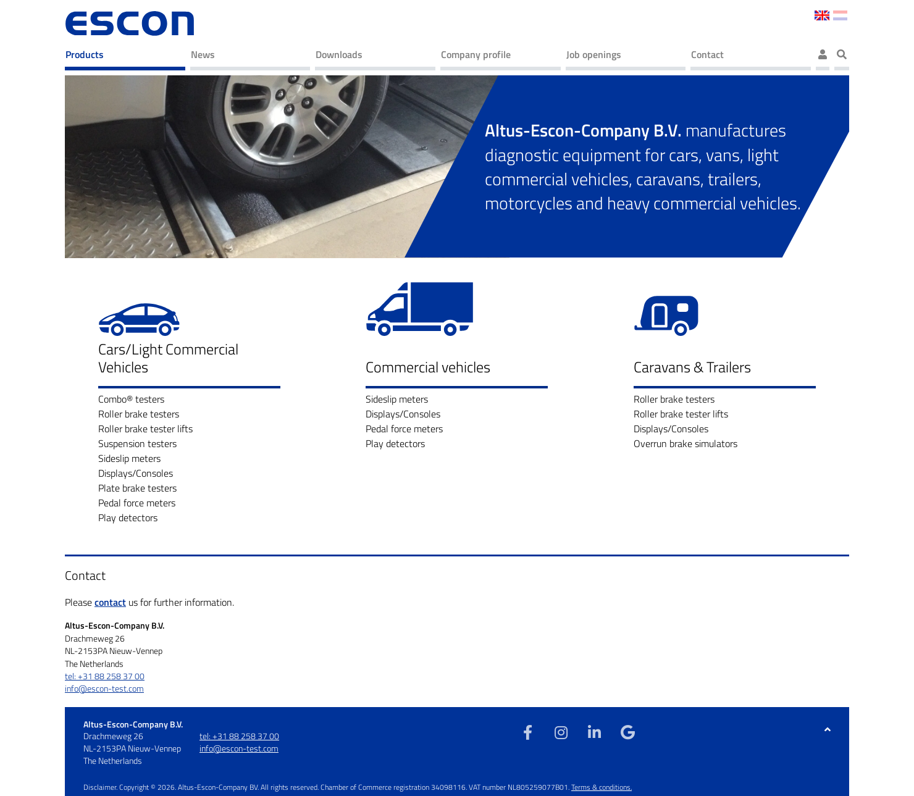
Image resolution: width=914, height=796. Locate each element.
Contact (707, 54)
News (203, 54)
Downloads (339, 54)
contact (110, 602)
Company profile (476, 54)
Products (84, 54)
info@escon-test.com (104, 688)
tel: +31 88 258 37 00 (105, 676)
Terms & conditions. (601, 787)
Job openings (593, 54)
